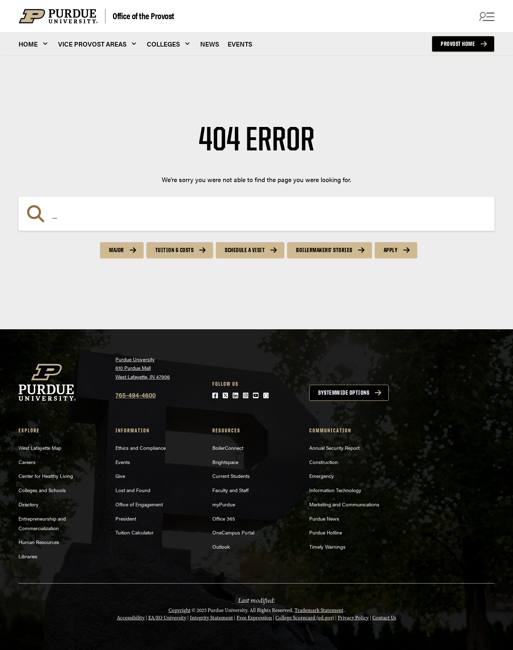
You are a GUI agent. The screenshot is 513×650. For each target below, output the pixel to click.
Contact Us (384, 617)
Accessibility (131, 617)
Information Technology (335, 490)
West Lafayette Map (40, 447)
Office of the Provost (143, 15)
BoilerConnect (227, 447)
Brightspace (225, 461)
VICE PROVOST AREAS (92, 43)
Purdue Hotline (325, 532)
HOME (28, 43)
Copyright (180, 610)
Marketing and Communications (344, 504)
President (125, 518)
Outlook (221, 546)
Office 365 (223, 518)
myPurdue (223, 504)
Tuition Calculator (134, 532)
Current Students (231, 475)
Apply (391, 250)
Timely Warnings (327, 546)
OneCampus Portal (233, 532)
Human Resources (39, 541)
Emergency (321, 475)
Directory (28, 504)
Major (116, 250)
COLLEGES (163, 43)
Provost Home (458, 43)
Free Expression (254, 617)
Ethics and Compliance (140, 447)
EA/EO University (167, 617)
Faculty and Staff (230, 490)
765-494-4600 (135, 394)
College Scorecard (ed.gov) (304, 617)
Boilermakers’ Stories (324, 250)
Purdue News (324, 518)
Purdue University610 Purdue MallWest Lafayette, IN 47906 (142, 368)
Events (122, 461)
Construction (323, 461)
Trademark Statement (319, 610)
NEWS (209, 43)
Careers (27, 461)
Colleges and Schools (42, 490)
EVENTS (240, 43)
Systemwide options (343, 392)
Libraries (28, 556)
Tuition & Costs (174, 250)
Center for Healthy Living (46, 475)
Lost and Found (132, 490)
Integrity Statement (211, 617)
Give (120, 475)
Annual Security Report (334, 447)
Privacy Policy (353, 617)
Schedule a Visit (245, 250)
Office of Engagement (139, 504)
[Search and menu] (485, 16)
